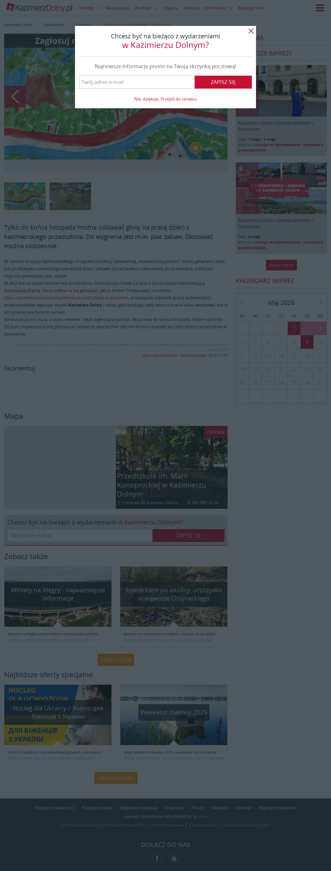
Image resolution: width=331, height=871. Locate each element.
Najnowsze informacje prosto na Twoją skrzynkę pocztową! (165, 66)
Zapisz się (223, 81)
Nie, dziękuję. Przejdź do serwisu (165, 99)
